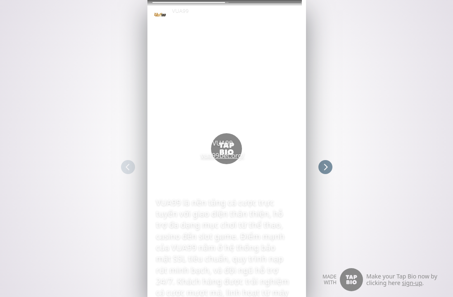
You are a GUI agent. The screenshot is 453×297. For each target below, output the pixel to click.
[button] (188, 2)
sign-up (412, 283)
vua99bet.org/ (226, 155)
